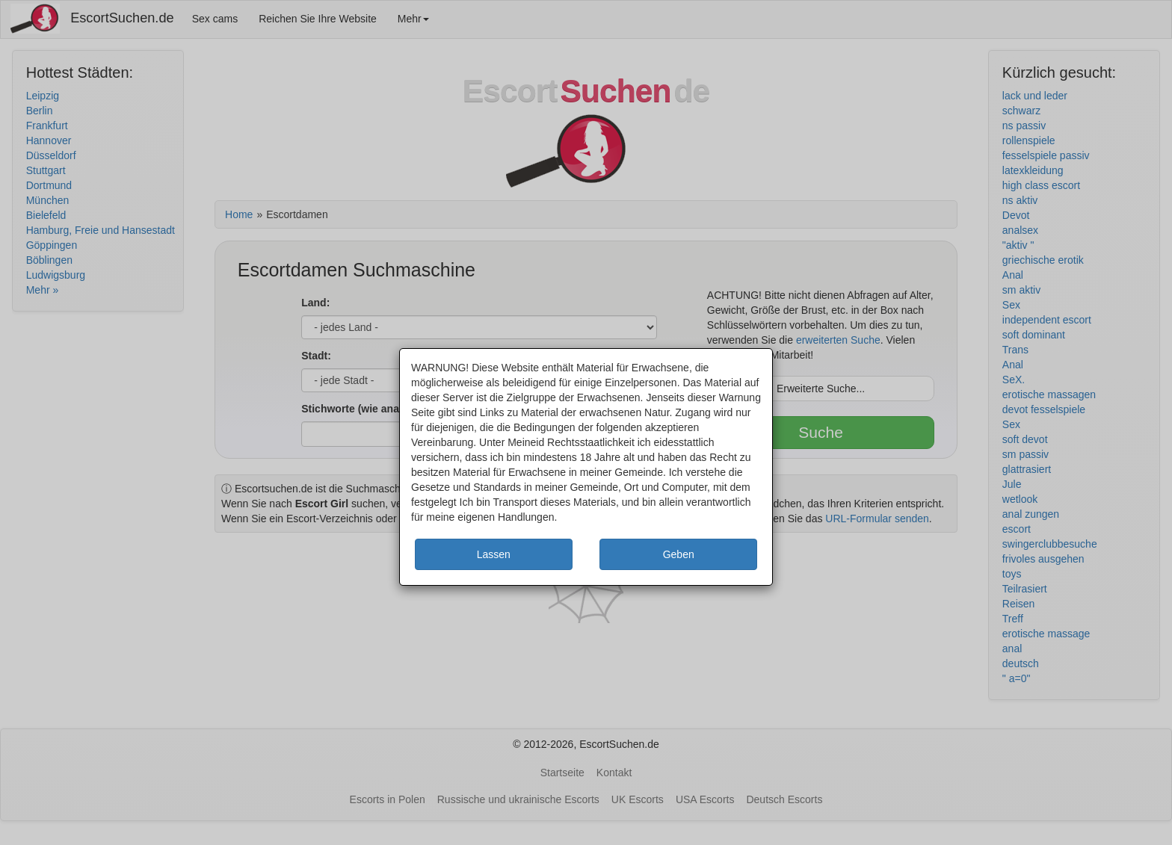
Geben (678, 554)
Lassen (494, 554)
